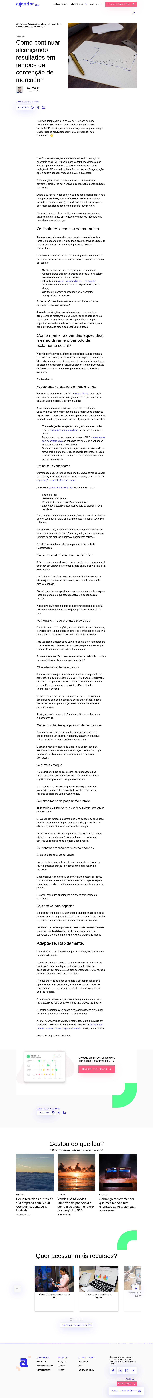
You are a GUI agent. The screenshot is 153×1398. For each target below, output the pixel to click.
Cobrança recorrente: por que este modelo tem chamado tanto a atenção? (117, 1202)
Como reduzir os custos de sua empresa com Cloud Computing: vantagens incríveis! (34, 1204)
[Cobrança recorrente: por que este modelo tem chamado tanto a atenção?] (118, 1173)
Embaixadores (43, 1370)
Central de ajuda (86, 1370)
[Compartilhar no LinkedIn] (43, 107)
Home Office (81, 393)
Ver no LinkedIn (33, 91)
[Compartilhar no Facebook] (38, 107)
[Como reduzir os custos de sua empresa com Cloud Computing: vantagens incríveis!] (35, 1173)
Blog (80, 1366)
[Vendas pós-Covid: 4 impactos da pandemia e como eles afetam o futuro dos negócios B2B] (76, 1173)
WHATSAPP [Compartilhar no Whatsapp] (26, 107)
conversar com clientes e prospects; (76, 281)
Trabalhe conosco (45, 1366)
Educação (83, 1361)
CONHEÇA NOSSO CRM (121, 4)
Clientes (61, 1366)
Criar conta (127, 1383)
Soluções (62, 1361)
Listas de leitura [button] (77, 4)
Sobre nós (41, 1361)
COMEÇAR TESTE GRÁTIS (96, 1069)
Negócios (20, 36)
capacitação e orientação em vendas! (56, 480)
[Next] (135, 1288)
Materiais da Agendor (76, 1325)
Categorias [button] (94, 4)
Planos (61, 1370)
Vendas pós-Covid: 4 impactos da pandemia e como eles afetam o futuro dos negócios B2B (76, 1204)
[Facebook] (113, 1370)
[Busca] (125, 12)
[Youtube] (133, 1370)
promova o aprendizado (61, 487)
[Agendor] (25, 4)
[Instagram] (126, 1370)
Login (130, 1379)
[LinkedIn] (120, 1370)
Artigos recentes (60, 4)
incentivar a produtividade (64, 430)
